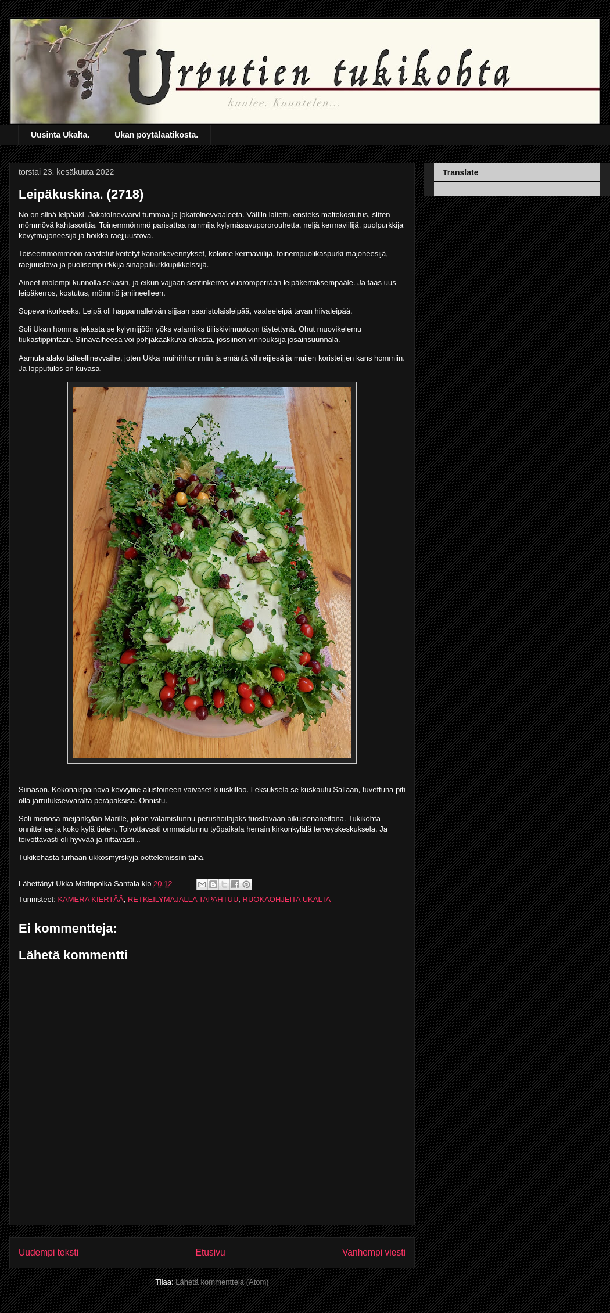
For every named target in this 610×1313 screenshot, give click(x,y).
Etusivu (210, 1252)
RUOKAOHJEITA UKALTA (287, 899)
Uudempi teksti (48, 1252)
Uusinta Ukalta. (60, 134)
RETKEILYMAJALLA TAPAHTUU (183, 899)
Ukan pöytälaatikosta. (156, 134)
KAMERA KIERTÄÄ (90, 899)
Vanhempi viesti (374, 1252)
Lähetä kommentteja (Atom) (221, 1282)
